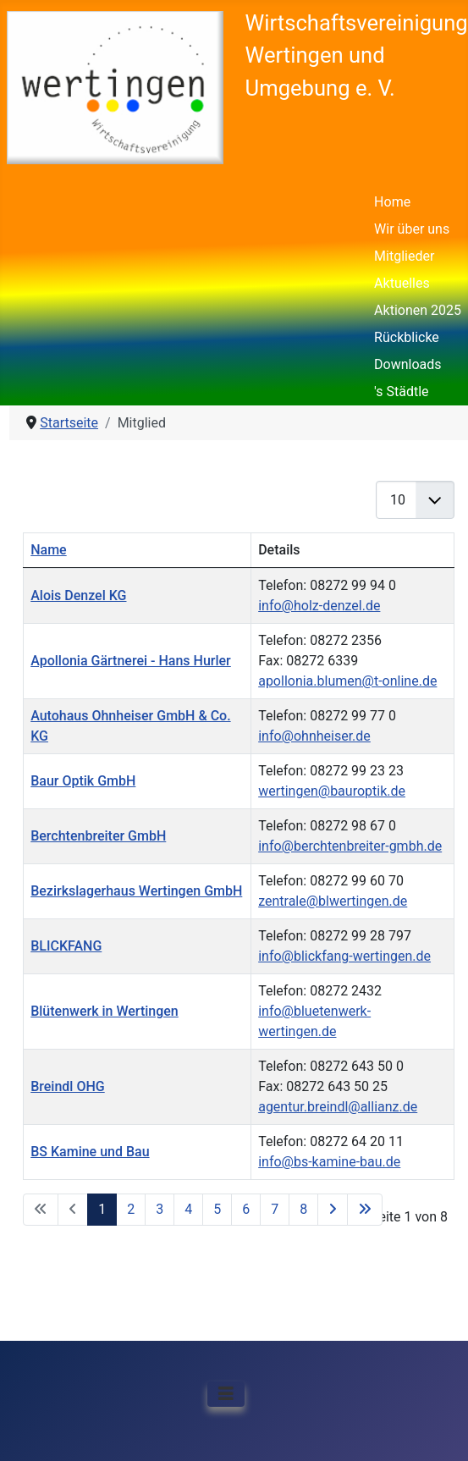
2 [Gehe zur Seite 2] (131, 1209)
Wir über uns (411, 229)
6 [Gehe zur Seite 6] (246, 1209)
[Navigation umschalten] (226, 1394)
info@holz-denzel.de (319, 606)
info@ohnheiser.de (314, 736)
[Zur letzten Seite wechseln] (365, 1210)
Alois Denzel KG (78, 595)
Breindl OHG (67, 1086)
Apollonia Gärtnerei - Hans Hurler (130, 661)
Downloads (407, 364)
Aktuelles (402, 283)
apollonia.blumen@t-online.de (347, 681)
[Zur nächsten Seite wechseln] (332, 1210)
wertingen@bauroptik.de (331, 791)
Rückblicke (406, 337)
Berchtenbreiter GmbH (98, 836)
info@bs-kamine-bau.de (329, 1162)
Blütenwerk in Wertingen (104, 1011)
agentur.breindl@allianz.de (337, 1107)
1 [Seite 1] (102, 1209)
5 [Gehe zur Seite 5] (217, 1209)
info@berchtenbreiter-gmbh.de (350, 846)
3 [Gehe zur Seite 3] (159, 1209)
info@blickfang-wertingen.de (344, 956)
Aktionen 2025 (417, 310)
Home (392, 202)
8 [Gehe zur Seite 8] (303, 1209)
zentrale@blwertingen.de (332, 901)
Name (48, 550)
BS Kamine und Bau (89, 1152)
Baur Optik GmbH (82, 781)
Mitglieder (404, 256)
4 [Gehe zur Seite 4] (188, 1209)
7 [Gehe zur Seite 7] (274, 1209)
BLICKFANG (66, 946)
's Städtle (401, 391)
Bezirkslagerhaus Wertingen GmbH (136, 891)
